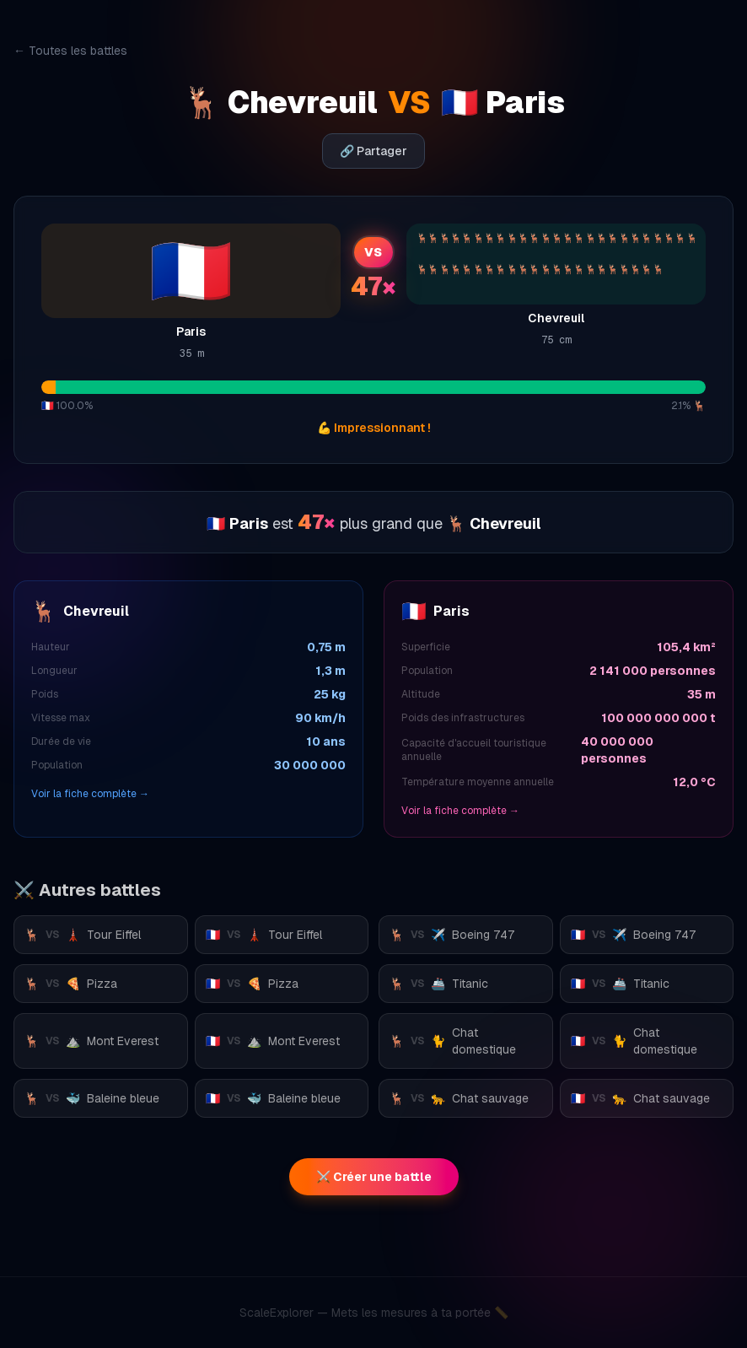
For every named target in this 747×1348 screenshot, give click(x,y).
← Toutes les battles (70, 50)
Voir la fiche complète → (90, 794)
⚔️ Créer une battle (374, 1176)
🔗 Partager (373, 151)
